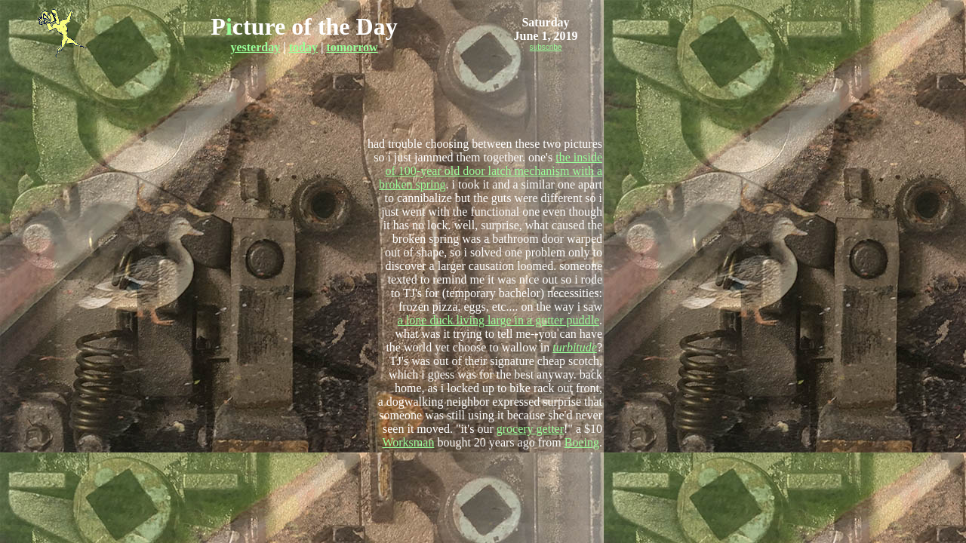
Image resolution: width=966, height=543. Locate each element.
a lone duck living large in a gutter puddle (498, 320)
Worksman (408, 442)
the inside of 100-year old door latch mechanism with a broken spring (490, 171)
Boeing (582, 442)
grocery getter (530, 428)
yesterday (255, 47)
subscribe (546, 47)
